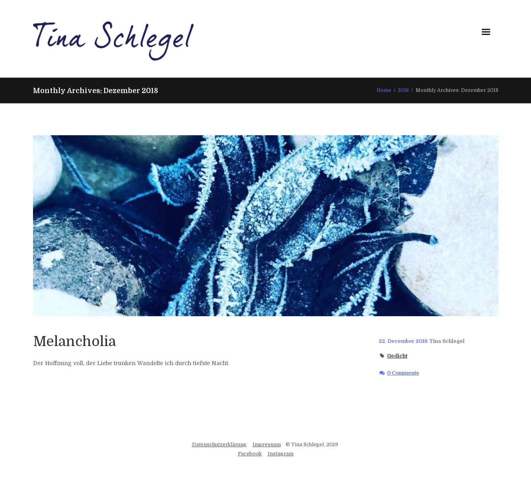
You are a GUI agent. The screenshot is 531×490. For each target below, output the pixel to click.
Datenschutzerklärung (219, 444)
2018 (403, 90)
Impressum (267, 444)
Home (384, 90)
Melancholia (74, 341)
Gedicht (397, 356)
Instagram (281, 454)
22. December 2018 (403, 341)
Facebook (250, 454)
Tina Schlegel (447, 341)
